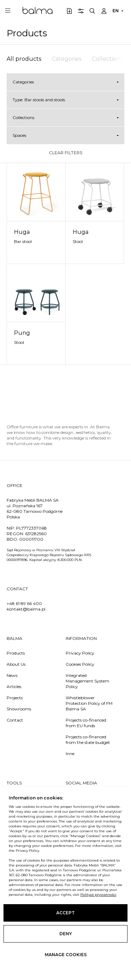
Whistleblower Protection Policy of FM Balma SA (89, 703)
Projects (15, 697)
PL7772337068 (31, 528)
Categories (66, 59)
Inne (70, 753)
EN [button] (115, 10)
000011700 (31, 539)
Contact (15, 720)
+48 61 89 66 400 (24, 603)
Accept (65, 912)
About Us (16, 664)
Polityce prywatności (98, 894)
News (12, 675)
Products (16, 653)
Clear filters (65, 152)
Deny (65, 933)
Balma (37, 10)
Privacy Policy (80, 653)
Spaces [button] (19, 135)
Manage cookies (66, 954)
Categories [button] (23, 81)
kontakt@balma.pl (26, 609)
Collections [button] (23, 117)
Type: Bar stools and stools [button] (39, 99)
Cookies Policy (80, 664)
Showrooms (19, 708)
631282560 (36, 533)
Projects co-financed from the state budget (88, 739)
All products (24, 59)
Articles (14, 686)
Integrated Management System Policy (87, 681)
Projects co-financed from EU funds (86, 722)
